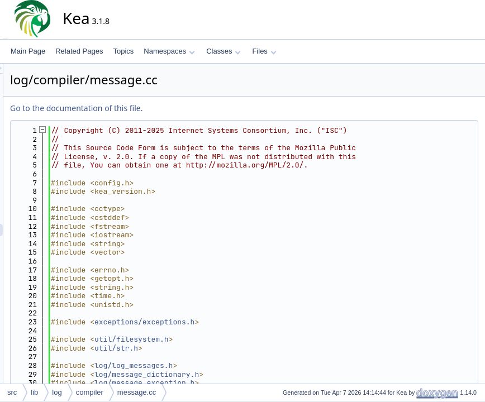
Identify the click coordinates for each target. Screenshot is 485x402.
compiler (89, 392)
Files (264, 51)
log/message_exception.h (245, 382)
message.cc (136, 392)
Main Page (28, 51)
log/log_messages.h (234, 365)
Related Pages (79, 51)
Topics (123, 51)
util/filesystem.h (232, 339)
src (12, 392)
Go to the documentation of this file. (177, 108)
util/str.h (217, 348)
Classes (223, 51)
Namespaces (169, 51)
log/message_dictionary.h (247, 374)
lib (34, 392)
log (56, 392)
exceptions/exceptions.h (245, 322)
